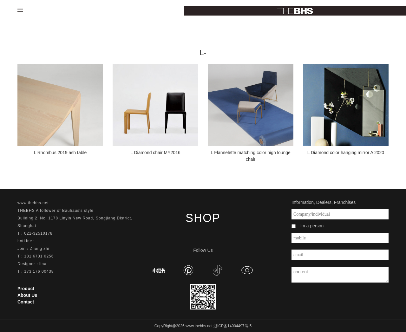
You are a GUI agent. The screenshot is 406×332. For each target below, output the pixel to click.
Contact (25, 301)
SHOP (203, 218)
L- (203, 52)
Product (25, 288)
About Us (27, 295)
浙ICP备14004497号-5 (232, 326)
